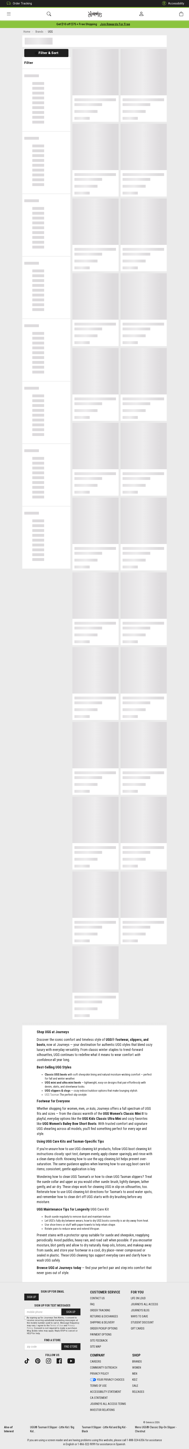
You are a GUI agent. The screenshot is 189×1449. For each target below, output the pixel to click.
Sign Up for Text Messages (52, 1305)
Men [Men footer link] (134, 1373)
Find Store (70, 1346)
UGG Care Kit (99, 1209)
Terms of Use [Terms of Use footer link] (98, 1385)
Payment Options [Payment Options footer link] (101, 1334)
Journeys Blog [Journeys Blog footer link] (140, 1310)
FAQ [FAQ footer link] (92, 1304)
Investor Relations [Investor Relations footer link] (102, 1410)
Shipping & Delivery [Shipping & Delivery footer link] (102, 1322)
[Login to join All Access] (76, 24)
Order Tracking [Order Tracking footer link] (100, 1310)
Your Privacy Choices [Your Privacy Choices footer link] (107, 1379)
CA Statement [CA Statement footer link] (99, 1397)
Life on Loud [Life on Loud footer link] (138, 1298)
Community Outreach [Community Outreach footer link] (103, 1367)
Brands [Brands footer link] (137, 1361)
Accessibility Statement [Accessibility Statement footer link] (105, 1391)
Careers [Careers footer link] (95, 1361)
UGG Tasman (52, 1094)
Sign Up (31, 1297)
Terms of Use (56, 1325)
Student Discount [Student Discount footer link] (142, 1322)
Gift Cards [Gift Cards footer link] (137, 1328)
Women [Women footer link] (136, 1367)
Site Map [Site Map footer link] (95, 1346)
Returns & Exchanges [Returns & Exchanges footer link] (104, 1316)
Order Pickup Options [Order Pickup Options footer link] (104, 1328)
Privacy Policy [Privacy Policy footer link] (99, 1373)
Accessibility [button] (172, 3)
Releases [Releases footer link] (138, 1391)
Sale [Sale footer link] (135, 1385)
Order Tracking (18, 3)
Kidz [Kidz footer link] (134, 1379)
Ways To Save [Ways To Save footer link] (139, 1316)
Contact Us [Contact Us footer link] (97, 1298)
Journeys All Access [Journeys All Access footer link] (144, 1304)
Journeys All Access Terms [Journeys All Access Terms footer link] (108, 1403)
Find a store (52, 1340)
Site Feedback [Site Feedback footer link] (99, 1340)
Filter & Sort (46, 53)
